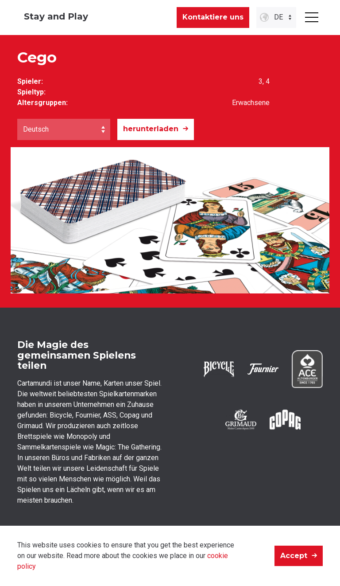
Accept (293, 555)
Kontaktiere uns (212, 17)
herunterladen (150, 129)
